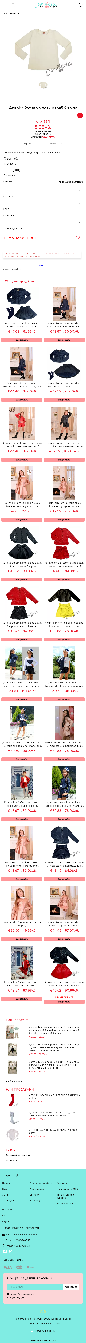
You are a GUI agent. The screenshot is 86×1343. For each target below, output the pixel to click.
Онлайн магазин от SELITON (43, 1340)
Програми (7, 1209)
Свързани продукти (19, 281)
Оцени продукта (13, 269)
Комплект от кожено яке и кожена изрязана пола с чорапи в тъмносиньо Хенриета (64, 385)
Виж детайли (22, 340)
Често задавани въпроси (66, 1196)
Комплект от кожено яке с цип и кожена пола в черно (22, 564)
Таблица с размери (72, 181)
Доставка (62, 1182)
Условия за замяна (67, 1203)
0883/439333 (23, 1245)
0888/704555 (23, 1240)
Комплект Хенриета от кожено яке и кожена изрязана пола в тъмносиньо (22, 385)
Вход (4, 1188)
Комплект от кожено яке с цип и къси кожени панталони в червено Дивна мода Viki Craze (22, 445)
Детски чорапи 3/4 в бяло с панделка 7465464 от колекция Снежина (52, 1114)
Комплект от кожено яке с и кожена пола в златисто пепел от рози (22, 864)
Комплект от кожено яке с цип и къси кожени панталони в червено (64, 565)
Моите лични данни (44, 1330)
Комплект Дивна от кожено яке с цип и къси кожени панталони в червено (22, 804)
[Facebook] (5, 1251)
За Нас (5, 1194)
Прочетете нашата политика (43, 1323)
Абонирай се (15, 1081)
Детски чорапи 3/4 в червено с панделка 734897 (54, 1096)
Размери (7, 1221)
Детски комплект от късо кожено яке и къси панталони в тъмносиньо (64, 804)
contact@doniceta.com (26, 1234)
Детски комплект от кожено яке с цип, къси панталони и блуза (22, 684)
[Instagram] (11, 1251)
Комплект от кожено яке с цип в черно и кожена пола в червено (64, 984)
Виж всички (11, 1160)
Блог (4, 1215)
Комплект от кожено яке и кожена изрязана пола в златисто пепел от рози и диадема (64, 505)
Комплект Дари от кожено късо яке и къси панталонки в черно (64, 445)
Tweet (41, 265)
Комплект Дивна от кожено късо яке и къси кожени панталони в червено (22, 984)
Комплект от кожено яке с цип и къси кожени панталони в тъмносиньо (64, 864)
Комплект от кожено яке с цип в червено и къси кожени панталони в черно (22, 624)
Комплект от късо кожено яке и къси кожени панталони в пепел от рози (64, 744)
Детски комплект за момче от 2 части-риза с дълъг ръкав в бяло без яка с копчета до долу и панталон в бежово (54, 1064)
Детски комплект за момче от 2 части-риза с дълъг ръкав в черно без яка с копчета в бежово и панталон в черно (54, 1047)
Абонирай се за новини (19, 1155)
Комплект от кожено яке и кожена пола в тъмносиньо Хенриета (64, 325)
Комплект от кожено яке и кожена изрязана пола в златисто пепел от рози (64, 924)
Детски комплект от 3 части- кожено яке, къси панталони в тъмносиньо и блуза (22, 744)
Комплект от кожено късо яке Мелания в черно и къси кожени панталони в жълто (64, 624)
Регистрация (36, 1188)
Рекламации (35, 1200)
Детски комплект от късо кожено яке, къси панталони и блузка (64, 684)
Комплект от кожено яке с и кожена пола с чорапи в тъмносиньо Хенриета (22, 325)
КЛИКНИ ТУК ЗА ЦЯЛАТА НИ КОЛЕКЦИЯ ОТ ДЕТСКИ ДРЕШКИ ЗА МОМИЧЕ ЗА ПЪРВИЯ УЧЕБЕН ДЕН (40, 255)
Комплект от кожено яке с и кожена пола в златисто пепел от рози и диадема (22, 505)
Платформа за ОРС (67, 1188)
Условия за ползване (40, 1182)
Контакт (34, 1194)
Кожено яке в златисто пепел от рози (22, 923)
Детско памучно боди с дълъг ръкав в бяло (53, 1131)
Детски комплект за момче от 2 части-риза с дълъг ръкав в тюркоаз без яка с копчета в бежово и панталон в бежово (54, 1029)
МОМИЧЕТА (14, 13)
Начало (4, 13)
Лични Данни (9, 1200)
